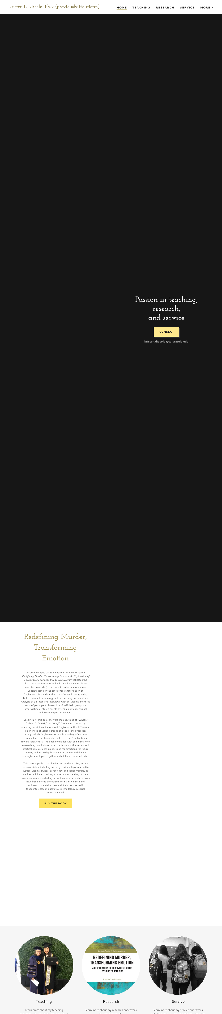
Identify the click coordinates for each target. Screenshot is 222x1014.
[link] (54, 7)
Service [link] (187, 7)
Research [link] (165, 7)
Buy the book (55, 803)
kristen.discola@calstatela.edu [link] (166, 341)
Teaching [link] (141, 7)
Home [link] (122, 7)
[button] (207, 7)
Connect (166, 332)
